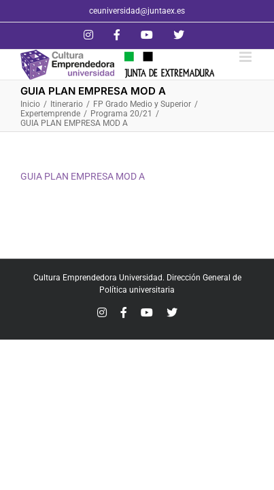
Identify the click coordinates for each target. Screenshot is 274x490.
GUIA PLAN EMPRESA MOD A (82, 176)
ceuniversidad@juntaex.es (137, 11)
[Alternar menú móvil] (246, 57)
